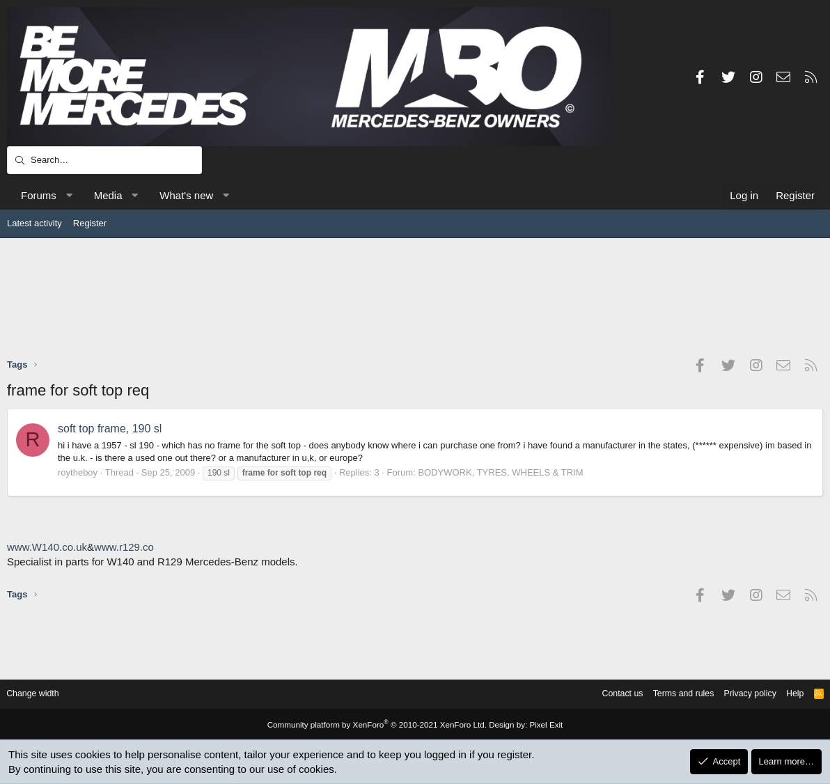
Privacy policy (739, 694)
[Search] (104, 160)
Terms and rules (670, 694)
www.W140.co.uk (47, 547)
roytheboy (77, 472)
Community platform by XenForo (379, 725)
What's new (186, 195)
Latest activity (34, 223)
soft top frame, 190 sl (110, 428)
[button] (68, 195)
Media (108, 195)
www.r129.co (124, 547)
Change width (41, 694)
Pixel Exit (538, 725)
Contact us (605, 694)
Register (90, 223)
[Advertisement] (415, 297)
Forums (38, 195)
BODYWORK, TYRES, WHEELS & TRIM (500, 472)
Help (787, 694)
